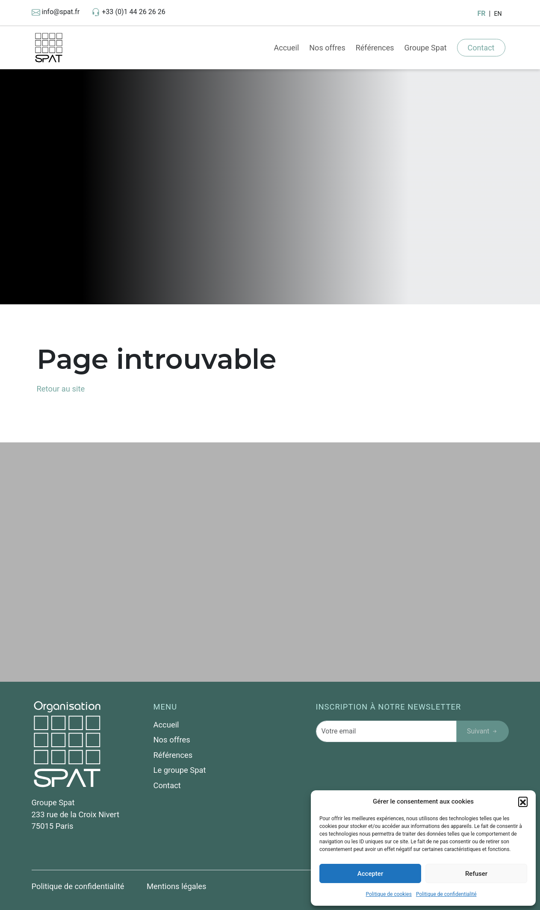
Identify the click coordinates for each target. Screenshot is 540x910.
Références (375, 47)
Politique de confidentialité (446, 894)
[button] (523, 801)
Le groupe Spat (179, 770)
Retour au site (61, 388)
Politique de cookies (389, 894)
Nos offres (327, 47)
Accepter (370, 874)
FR (481, 13)
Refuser (476, 874)
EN (498, 13)
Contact (481, 47)
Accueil (286, 47)
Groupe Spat (425, 47)
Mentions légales (176, 886)
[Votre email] (386, 731)
